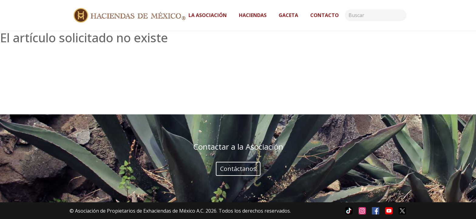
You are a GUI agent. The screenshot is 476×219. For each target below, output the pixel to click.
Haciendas (253, 15)
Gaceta (288, 15)
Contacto (324, 15)
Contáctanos (238, 169)
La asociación (208, 15)
